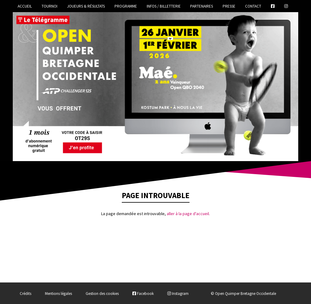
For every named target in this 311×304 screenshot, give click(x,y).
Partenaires (201, 6)
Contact (253, 6)
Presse (229, 6)
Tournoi (49, 6)
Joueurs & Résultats (86, 6)
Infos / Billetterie (164, 6)
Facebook (143, 293)
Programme (125, 6)
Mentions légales (58, 293)
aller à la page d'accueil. (188, 213)
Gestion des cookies (102, 293)
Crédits (25, 293)
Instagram (178, 293)
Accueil (25, 6)
